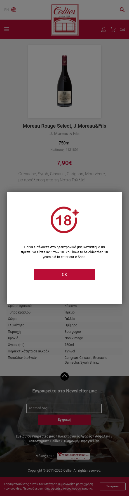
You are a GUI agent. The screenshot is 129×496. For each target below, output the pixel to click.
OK (64, 274)
